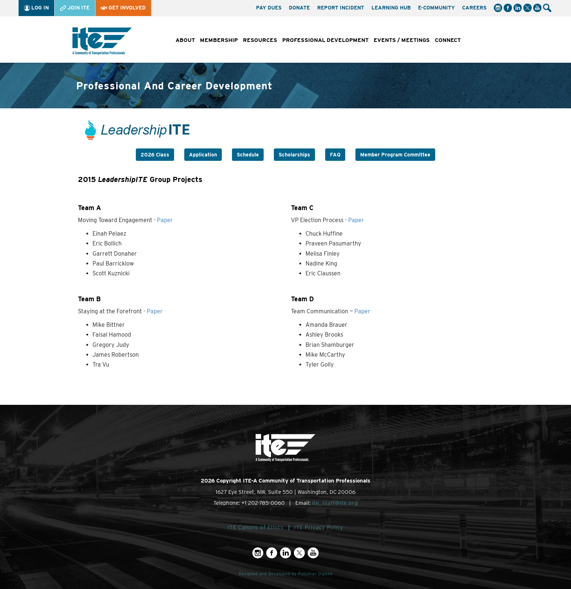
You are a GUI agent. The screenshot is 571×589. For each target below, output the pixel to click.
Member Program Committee (395, 155)
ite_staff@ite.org (335, 503)
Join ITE (75, 8)
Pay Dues (268, 8)
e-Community (436, 8)
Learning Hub (391, 8)
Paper (165, 220)
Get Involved (123, 8)
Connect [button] (448, 40)
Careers (474, 8)
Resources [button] (260, 40)
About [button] (185, 40)
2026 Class (155, 155)
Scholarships (294, 155)
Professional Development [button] (325, 40)
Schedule (248, 155)
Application (203, 155)
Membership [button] (219, 40)
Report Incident (340, 8)
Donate (299, 8)
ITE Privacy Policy (318, 527)
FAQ (335, 155)
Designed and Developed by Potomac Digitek (285, 573)
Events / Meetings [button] (402, 40)
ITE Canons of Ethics (256, 527)
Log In (36, 8)
